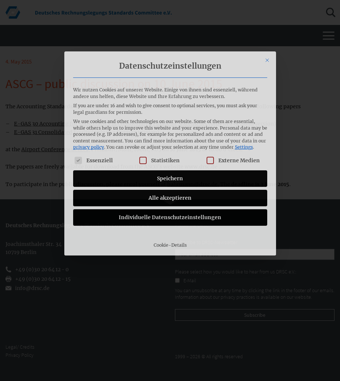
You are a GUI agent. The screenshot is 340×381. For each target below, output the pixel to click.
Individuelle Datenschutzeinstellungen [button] (170, 173)
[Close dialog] (267, 16)
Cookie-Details (170, 201)
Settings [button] (244, 103)
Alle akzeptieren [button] (170, 154)
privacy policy (88, 103)
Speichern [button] (170, 134)
